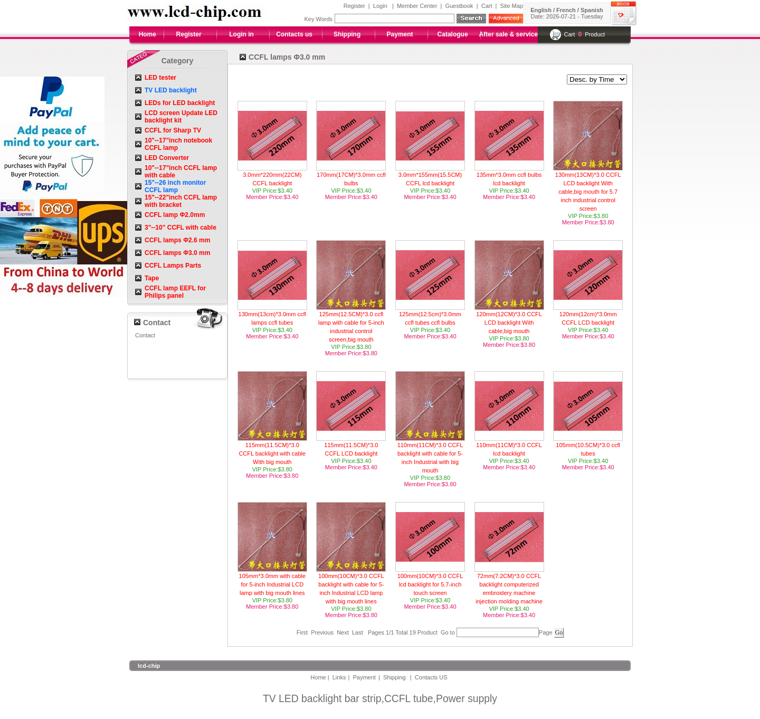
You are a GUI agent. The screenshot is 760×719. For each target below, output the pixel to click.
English (541, 10)
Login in (241, 34)
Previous (322, 632)
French (566, 10)
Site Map (511, 6)
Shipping (347, 34)
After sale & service (508, 34)
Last (357, 632)
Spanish (592, 10)
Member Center (417, 6)
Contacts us (294, 34)
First (302, 632)
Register (354, 6)
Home (147, 34)
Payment (400, 34)
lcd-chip (149, 666)
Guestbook (459, 6)
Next (343, 632)
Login (380, 6)
